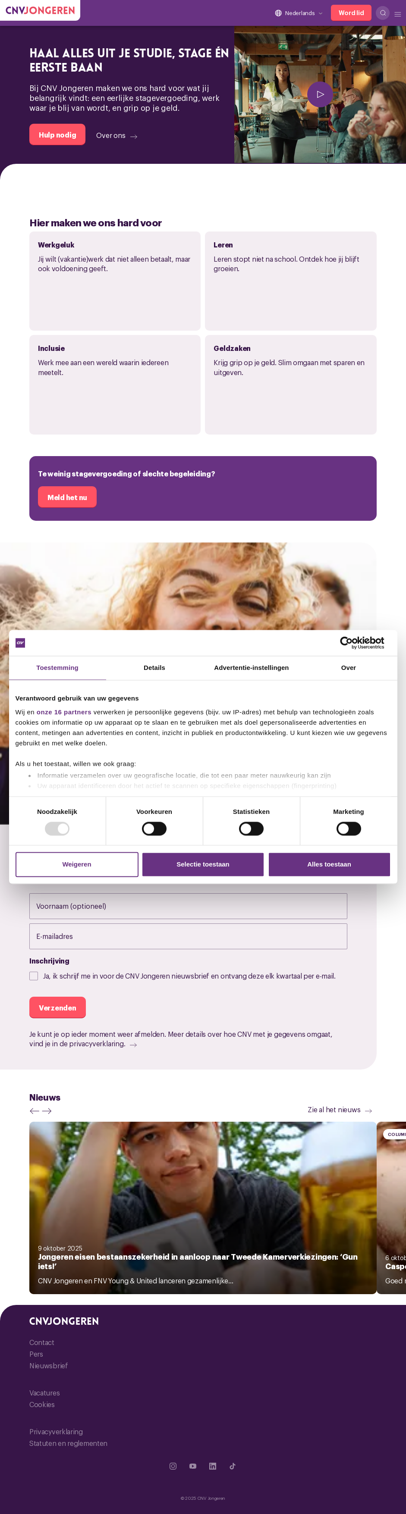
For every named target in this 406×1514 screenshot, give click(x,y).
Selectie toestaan (203, 864)
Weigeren (76, 864)
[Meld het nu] (67, 497)
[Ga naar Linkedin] (212, 1466)
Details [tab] (154, 667)
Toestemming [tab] (57, 667)
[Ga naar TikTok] (232, 1466)
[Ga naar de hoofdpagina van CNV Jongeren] (40, 10)
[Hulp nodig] (57, 134)
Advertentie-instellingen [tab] (251, 667)
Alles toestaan (329, 864)
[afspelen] (320, 94)
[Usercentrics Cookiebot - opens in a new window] (353, 642)
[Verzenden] (57, 1007)
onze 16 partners (64, 712)
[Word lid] (351, 13)
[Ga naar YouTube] (193, 1466)
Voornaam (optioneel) (80, 905)
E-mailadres (63, 936)
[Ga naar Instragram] (173, 1466)
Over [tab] (348, 667)
